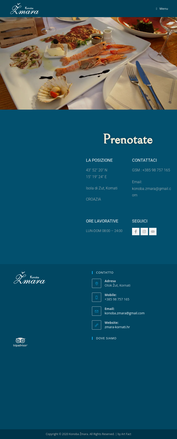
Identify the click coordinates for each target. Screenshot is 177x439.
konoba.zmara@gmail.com (125, 313)
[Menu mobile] (162, 8)
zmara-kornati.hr (117, 327)
